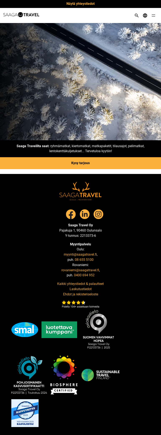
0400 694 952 (84, 275)
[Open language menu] (145, 15)
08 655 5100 (84, 260)
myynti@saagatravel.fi (80, 254)
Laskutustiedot (81, 289)
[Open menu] (153, 15)
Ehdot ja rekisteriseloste (80, 294)
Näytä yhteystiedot (80, 4)
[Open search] (136, 15)
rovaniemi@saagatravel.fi (80, 270)
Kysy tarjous (80, 163)
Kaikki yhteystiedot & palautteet (80, 284)
